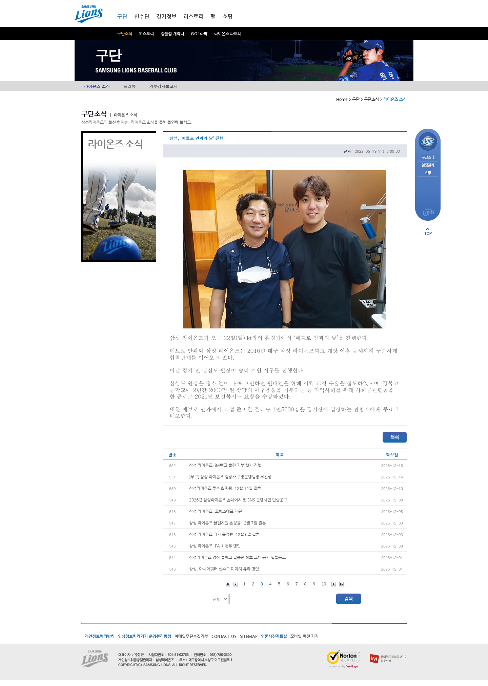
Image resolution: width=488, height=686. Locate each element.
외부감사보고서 (163, 86)
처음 (228, 584)
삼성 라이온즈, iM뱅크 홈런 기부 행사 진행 (225, 465)
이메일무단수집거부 (191, 636)
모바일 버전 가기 (304, 636)
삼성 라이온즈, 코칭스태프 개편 (215, 511)
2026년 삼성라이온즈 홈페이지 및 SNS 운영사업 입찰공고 (238, 499)
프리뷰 (129, 86)
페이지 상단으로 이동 (428, 231)
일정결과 (428, 165)
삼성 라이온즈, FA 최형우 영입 (215, 545)
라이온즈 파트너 (227, 33)
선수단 (141, 16)
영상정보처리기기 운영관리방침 (144, 636)
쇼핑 (227, 16)
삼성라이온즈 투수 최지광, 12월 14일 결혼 (225, 488)
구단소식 (124, 33)
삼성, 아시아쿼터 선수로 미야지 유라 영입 (224, 568)
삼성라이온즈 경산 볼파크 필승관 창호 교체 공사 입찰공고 (237, 557)
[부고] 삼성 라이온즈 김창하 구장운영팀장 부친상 (230, 476)
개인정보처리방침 (100, 636)
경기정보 (166, 16)
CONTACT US (224, 636)
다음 (334, 584)
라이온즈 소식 (97, 86)
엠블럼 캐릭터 (172, 33)
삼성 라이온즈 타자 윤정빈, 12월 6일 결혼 (224, 534)
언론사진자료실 (274, 636)
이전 (236, 584)
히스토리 (146, 33)
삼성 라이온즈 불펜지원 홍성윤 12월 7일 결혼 (227, 522)
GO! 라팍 (199, 33)
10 (324, 584)
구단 (122, 16)
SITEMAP (249, 636)
